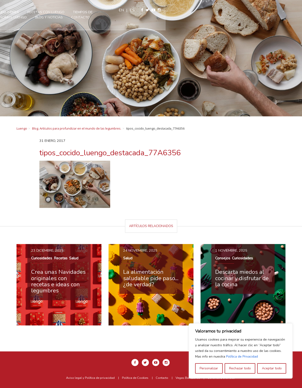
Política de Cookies (135, 378)
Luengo (22, 128)
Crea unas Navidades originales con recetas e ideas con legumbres (58, 281)
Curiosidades (41, 258)
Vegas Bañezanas (188, 378)
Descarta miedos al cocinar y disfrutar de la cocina (242, 278)
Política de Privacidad (242, 356)
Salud (73, 258)
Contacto (165, 17)
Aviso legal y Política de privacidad (90, 378)
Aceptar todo (272, 368)
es (268, 10)
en (257, 10)
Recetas (60, 258)
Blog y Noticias (134, 17)
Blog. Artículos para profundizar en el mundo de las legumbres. (76, 128)
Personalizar (209, 368)
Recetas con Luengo (130, 12)
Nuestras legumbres (85, 12)
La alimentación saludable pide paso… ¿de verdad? (151, 278)
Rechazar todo (240, 368)
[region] (241, 351)
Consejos (222, 258)
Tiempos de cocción (176, 12)
